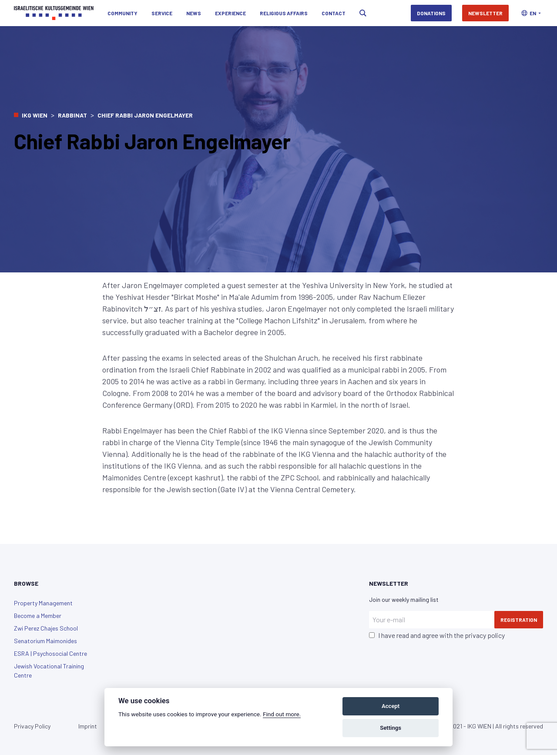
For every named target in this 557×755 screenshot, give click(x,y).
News (193, 13)
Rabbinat (72, 115)
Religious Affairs (284, 13)
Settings (390, 728)
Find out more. (282, 714)
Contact (334, 13)
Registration (518, 620)
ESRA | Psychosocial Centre (50, 653)
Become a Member (37, 615)
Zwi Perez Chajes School (46, 628)
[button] (531, 13)
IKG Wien (34, 115)
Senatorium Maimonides (45, 640)
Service (161, 13)
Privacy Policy (32, 726)
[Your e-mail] (431, 619)
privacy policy (485, 635)
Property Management (43, 603)
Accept (390, 706)
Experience (230, 13)
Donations (431, 13)
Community (122, 13)
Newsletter (485, 13)
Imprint (87, 726)
